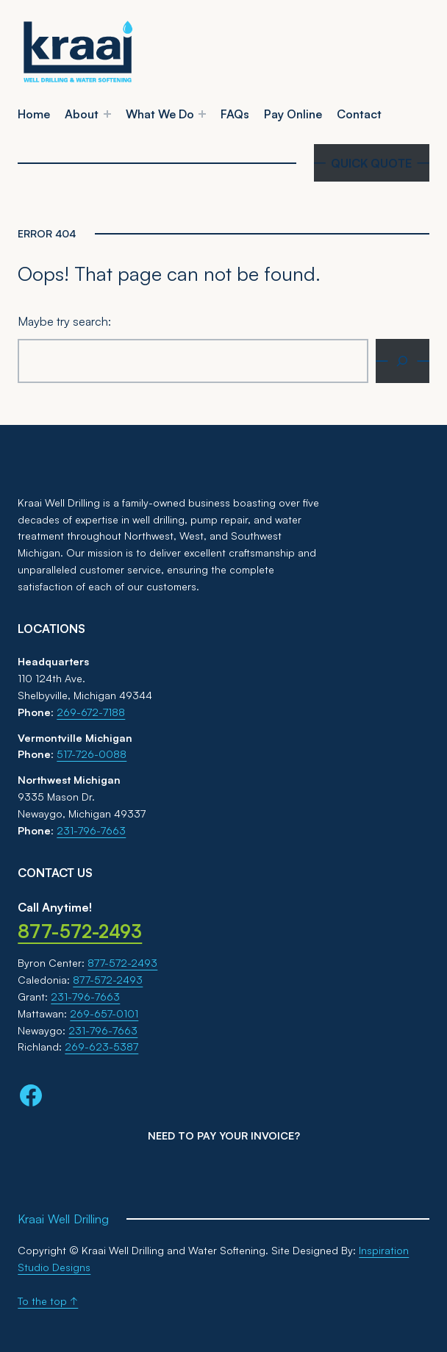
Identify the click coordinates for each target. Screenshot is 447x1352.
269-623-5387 (101, 1046)
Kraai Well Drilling (63, 1219)
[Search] (402, 361)
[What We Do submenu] (202, 114)
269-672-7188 (91, 712)
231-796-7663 (91, 830)
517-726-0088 (91, 754)
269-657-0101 (104, 1013)
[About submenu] (107, 114)
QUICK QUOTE (371, 163)
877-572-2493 (122, 962)
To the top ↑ (48, 1301)
